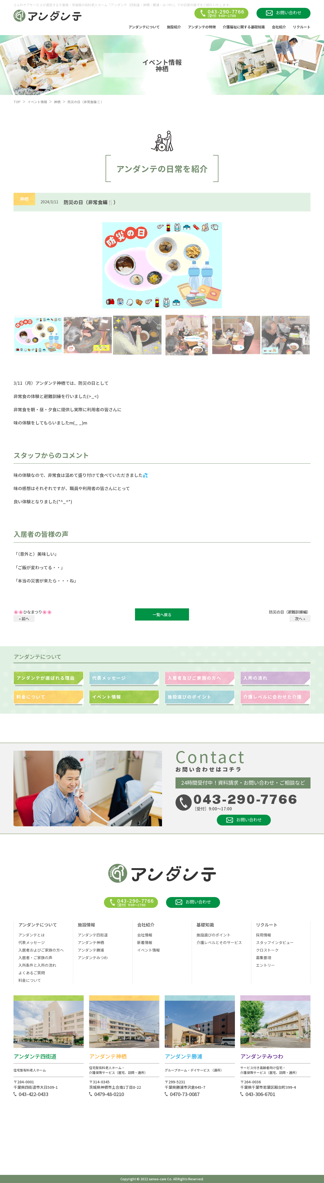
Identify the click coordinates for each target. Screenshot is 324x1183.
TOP (17, 101)
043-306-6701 (260, 1093)
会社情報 (144, 934)
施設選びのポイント (190, 696)
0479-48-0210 (109, 1093)
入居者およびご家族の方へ (41, 950)
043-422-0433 (33, 1093)
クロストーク (267, 950)
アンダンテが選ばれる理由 (45, 678)
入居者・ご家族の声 (35, 957)
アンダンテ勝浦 (91, 950)
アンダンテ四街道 (93, 934)
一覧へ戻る (162, 614)
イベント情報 (37, 101)
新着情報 (144, 942)
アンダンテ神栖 (91, 942)
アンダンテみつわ (93, 957)
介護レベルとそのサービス (219, 942)
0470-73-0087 (185, 1093)
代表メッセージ (109, 678)
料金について (31, 696)
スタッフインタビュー (275, 942)
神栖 (57, 101)
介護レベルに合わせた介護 (272, 696)
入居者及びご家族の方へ (194, 678)
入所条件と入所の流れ (37, 965)
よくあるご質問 (31, 972)
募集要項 (263, 957)
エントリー (265, 965)
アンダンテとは (31, 934)
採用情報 (263, 934)
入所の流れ (255, 678)
